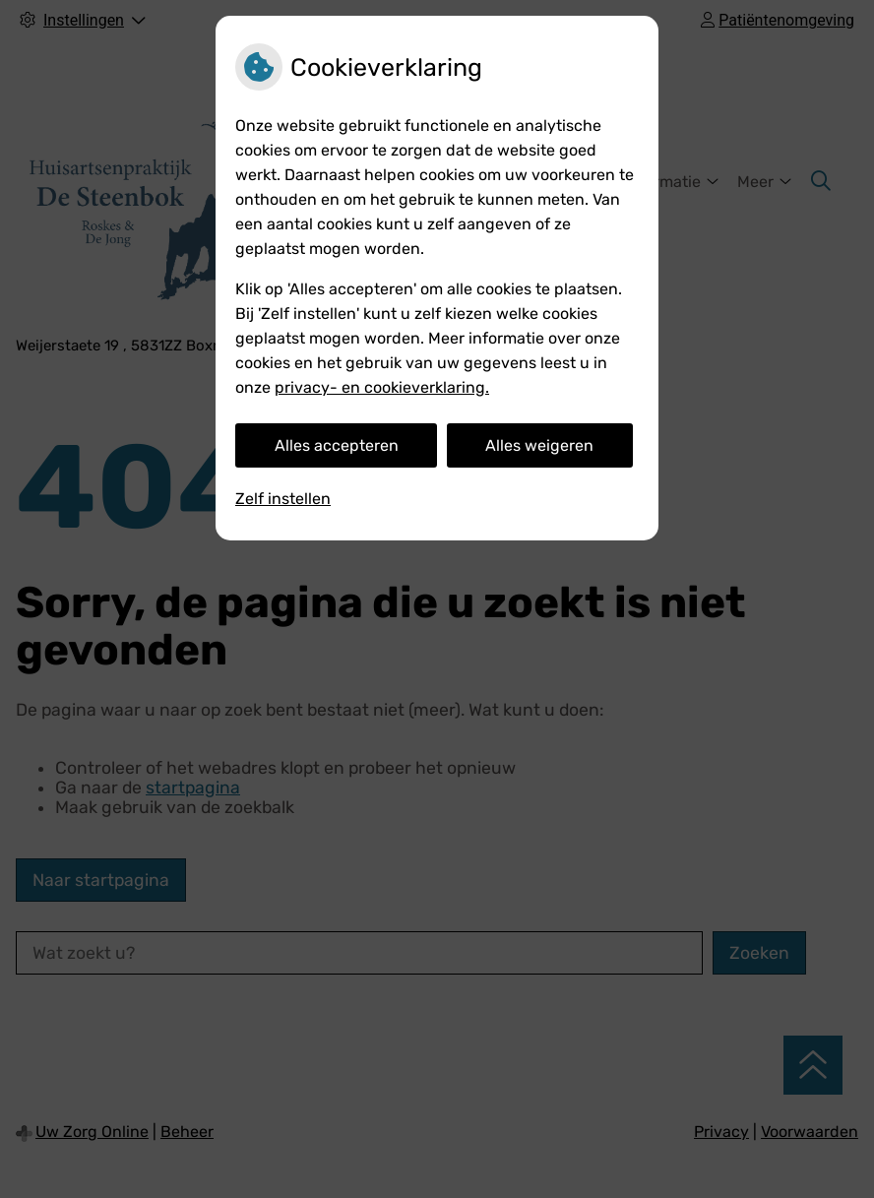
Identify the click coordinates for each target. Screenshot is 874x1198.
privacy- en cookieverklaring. (382, 387)
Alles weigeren (539, 445)
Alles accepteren (337, 445)
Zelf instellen (283, 498)
